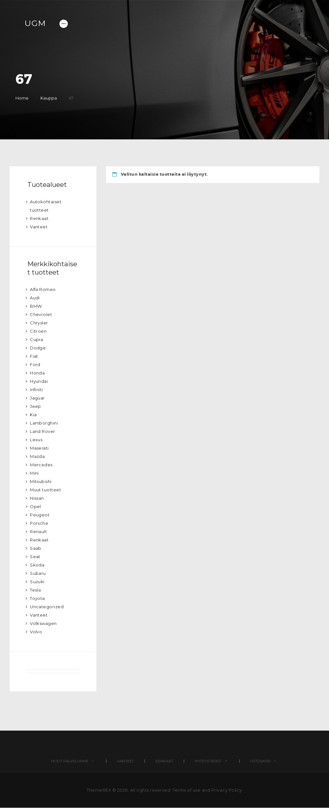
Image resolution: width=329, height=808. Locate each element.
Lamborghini (44, 423)
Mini (34, 473)
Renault (38, 531)
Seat (35, 556)
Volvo (36, 631)
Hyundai (39, 381)
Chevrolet (41, 314)
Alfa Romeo (43, 289)
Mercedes (41, 464)
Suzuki (37, 581)
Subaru (38, 573)
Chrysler (39, 322)
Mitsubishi (41, 481)
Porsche (39, 523)
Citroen (38, 331)
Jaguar (37, 397)
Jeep (35, 406)
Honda (37, 372)
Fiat (34, 356)
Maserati (39, 448)
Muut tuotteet (45, 489)
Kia (33, 414)
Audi (35, 297)
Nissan (37, 498)
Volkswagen (43, 623)
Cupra (36, 339)
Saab (35, 548)
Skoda (37, 564)
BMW (36, 306)
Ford (35, 364)
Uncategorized (47, 606)
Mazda (37, 456)
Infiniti (36, 389)
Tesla (35, 590)
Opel (35, 506)
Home (22, 98)
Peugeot (40, 514)
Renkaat (39, 218)
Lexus (36, 439)
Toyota (37, 598)
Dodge (38, 347)
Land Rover (42, 431)
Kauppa (48, 98)
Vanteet (39, 226)
